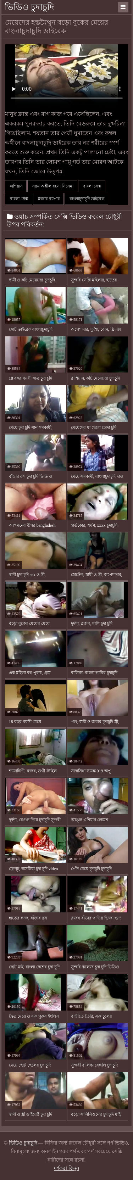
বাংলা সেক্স (91, 186)
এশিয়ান (16, 186)
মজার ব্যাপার (48, 198)
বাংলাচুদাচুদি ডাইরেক (86, 198)
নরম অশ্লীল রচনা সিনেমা (52, 186)
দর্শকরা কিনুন (66, 1168)
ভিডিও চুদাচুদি (29, 7)
